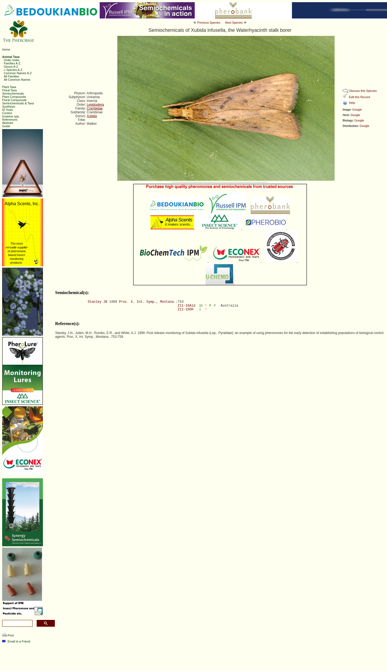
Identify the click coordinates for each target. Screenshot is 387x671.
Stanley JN (97, 302)
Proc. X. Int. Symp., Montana (146, 302)
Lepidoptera (95, 105)
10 (201, 305)
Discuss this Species (363, 90)
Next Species (234, 22)
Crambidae (95, 108)
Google (357, 109)
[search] (17, 623)
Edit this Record (359, 97)
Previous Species (208, 22)
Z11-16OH (185, 309)
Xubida (92, 116)
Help (352, 102)
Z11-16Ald (186, 306)
